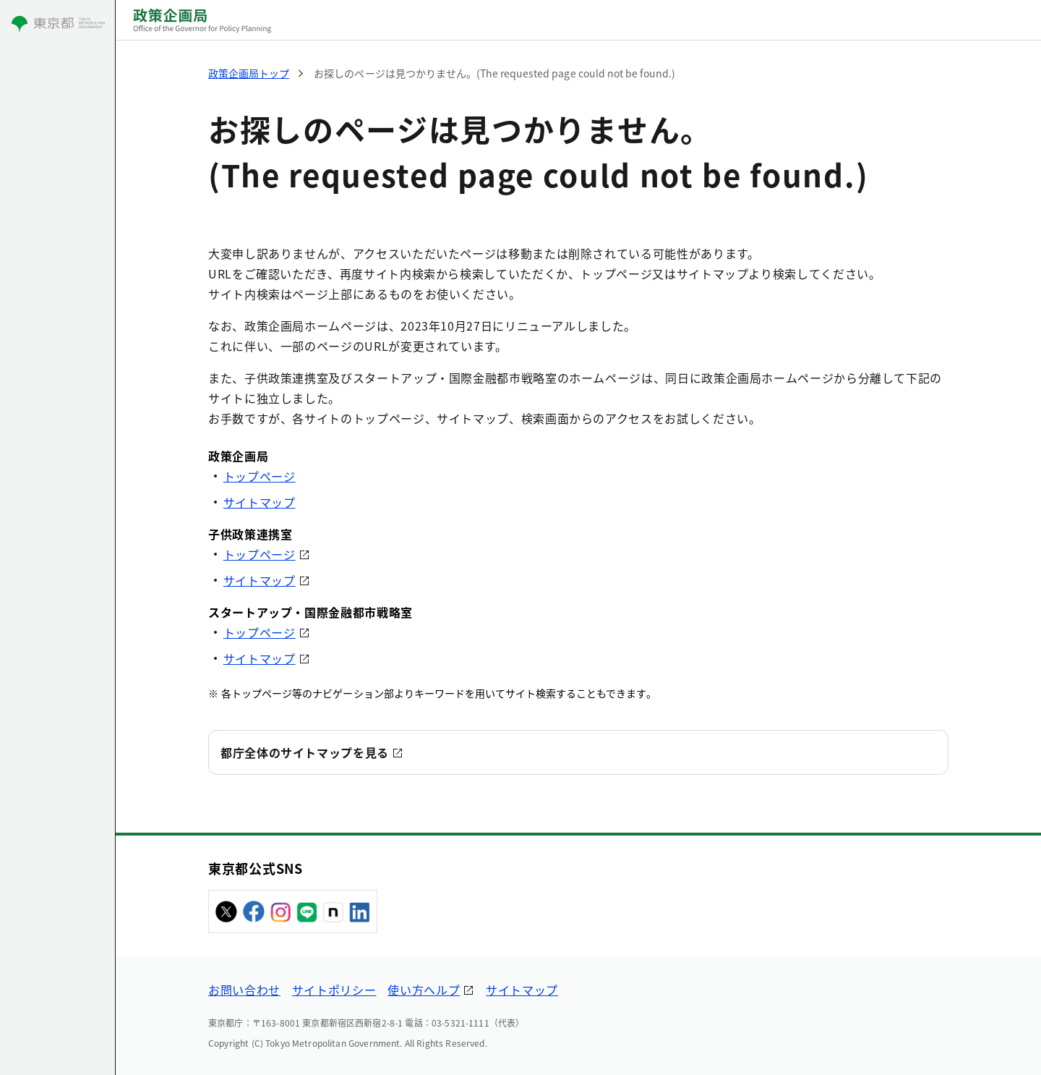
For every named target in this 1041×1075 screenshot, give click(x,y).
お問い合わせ (244, 989)
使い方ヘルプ (423, 989)
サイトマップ (259, 502)
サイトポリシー (334, 989)
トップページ (259, 476)
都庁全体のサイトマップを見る (304, 752)
